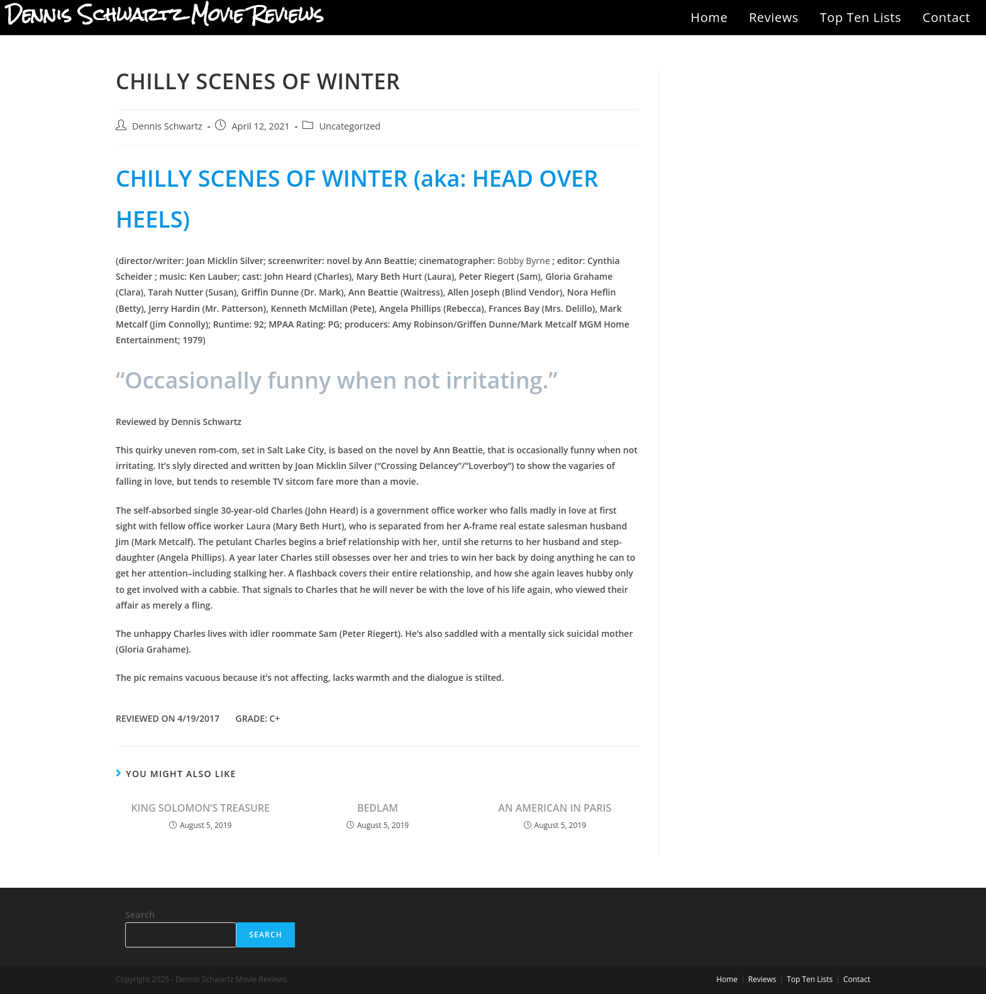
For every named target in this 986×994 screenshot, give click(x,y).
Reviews (774, 17)
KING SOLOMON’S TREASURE (200, 808)
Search (140, 914)
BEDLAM (377, 808)
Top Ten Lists (861, 17)
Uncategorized (349, 126)
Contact (946, 17)
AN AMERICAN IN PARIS (554, 808)
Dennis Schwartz (167, 126)
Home (709, 17)
